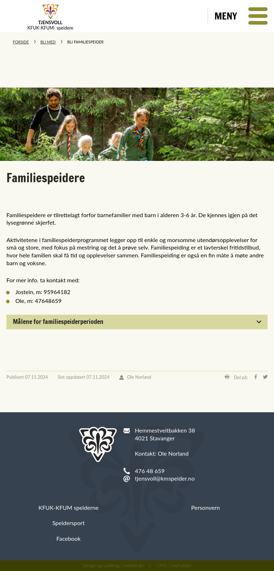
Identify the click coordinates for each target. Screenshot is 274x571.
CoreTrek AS (132, 565)
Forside (21, 42)
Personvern (205, 507)
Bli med (48, 42)
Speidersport (68, 522)
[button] (241, 16)
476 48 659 (149, 470)
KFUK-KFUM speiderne (69, 507)
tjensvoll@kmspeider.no (165, 478)
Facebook (68, 538)
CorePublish (180, 565)
